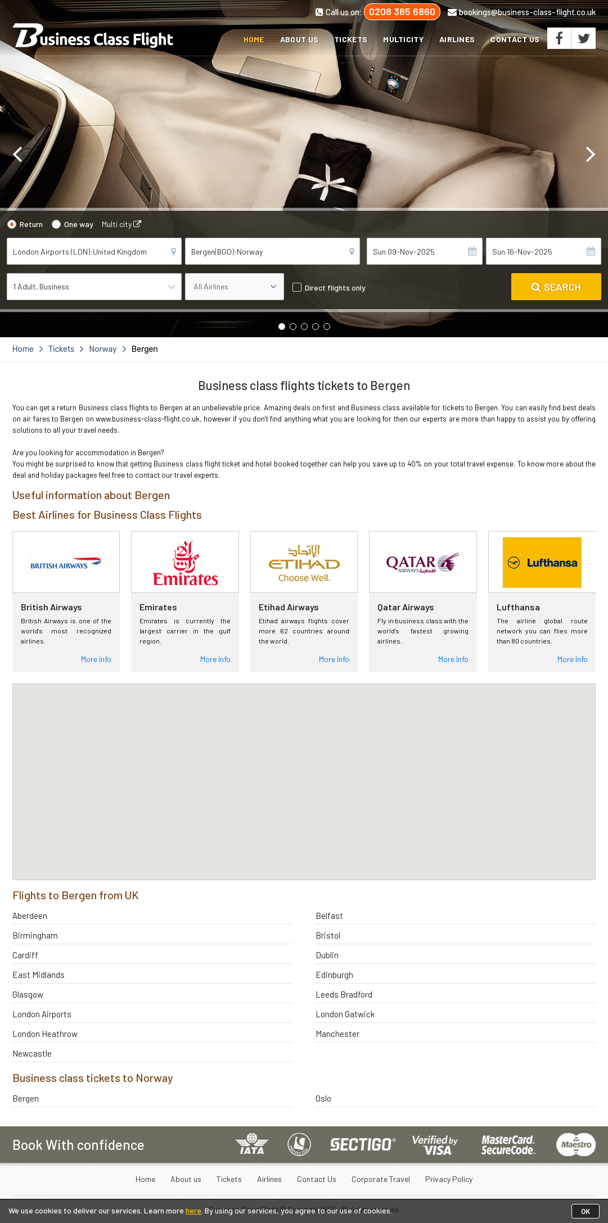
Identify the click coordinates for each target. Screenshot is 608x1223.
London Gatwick (345, 1014)
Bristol (328, 935)
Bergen (25, 1098)
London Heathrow (45, 1034)
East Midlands (38, 975)
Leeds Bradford (344, 994)
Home (254, 39)
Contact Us (514, 39)
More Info (96, 659)
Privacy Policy (448, 1179)
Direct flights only (335, 287)
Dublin (327, 955)
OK (585, 1211)
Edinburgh (334, 975)
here (193, 1210)
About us (299, 39)
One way (78, 224)
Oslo (323, 1098)
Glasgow (27, 994)
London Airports (41, 1014)
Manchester (337, 1034)
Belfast (329, 916)
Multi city (121, 224)
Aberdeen (29, 916)
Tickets (350, 39)
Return (31, 224)
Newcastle (32, 1053)
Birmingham (35, 935)
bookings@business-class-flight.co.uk (522, 12)
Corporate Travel (381, 1179)
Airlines (457, 39)
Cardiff (25, 955)
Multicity (403, 39)
